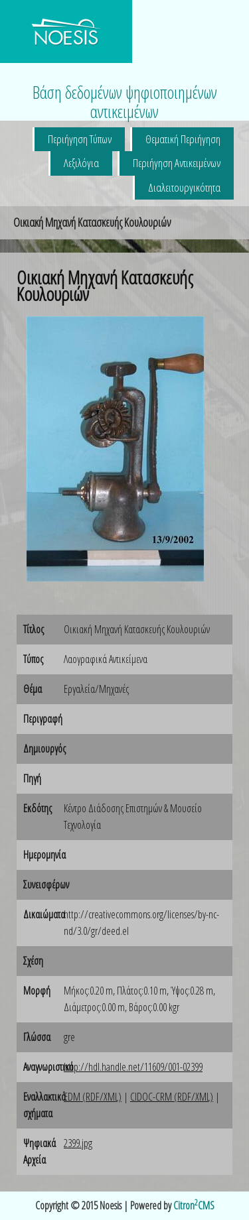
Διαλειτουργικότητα (184, 187)
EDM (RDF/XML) (93, 1096)
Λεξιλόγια (81, 162)
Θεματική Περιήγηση (182, 139)
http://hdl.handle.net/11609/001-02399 (133, 1067)
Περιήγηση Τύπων (80, 139)
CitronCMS (193, 1205)
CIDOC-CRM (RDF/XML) (171, 1096)
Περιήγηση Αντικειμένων (176, 162)
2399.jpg (78, 1143)
